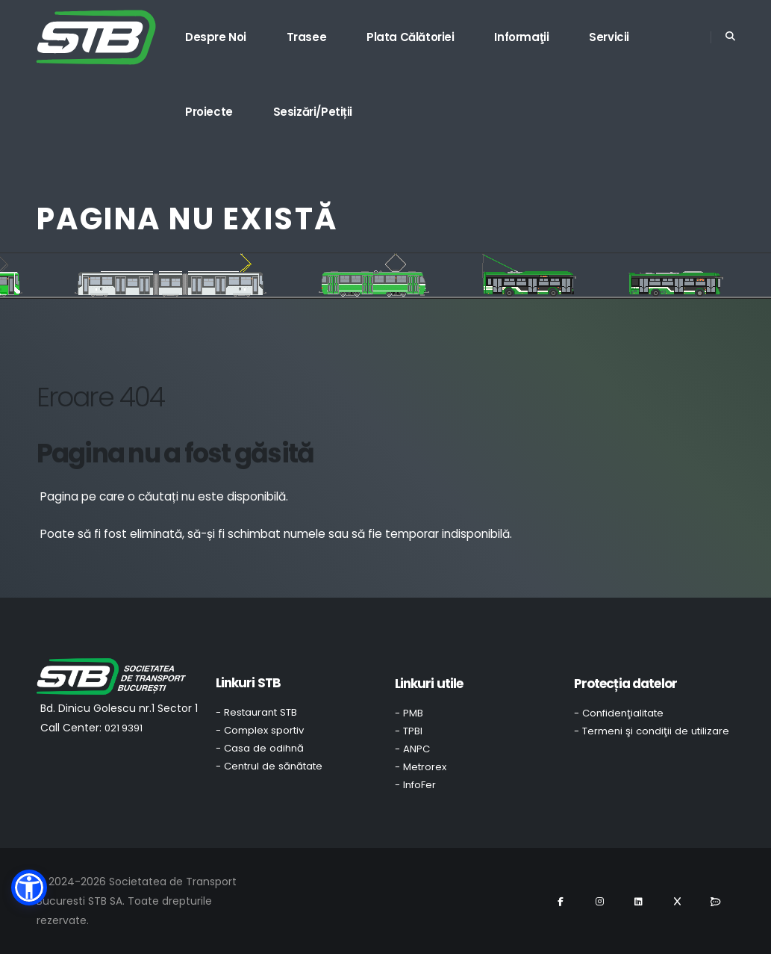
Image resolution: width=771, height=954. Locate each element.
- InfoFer (415, 785)
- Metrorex (420, 767)
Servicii (609, 37)
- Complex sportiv (260, 730)
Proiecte (209, 112)
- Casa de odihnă (260, 748)
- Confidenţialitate (619, 713)
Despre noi (215, 37)
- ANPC (412, 749)
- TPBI (408, 731)
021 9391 (123, 728)
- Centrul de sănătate (269, 766)
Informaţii (521, 37)
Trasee (307, 37)
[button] (29, 887)
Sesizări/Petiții (313, 112)
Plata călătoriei (410, 37)
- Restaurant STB (256, 712)
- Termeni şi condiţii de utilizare (651, 731)
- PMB (409, 713)
